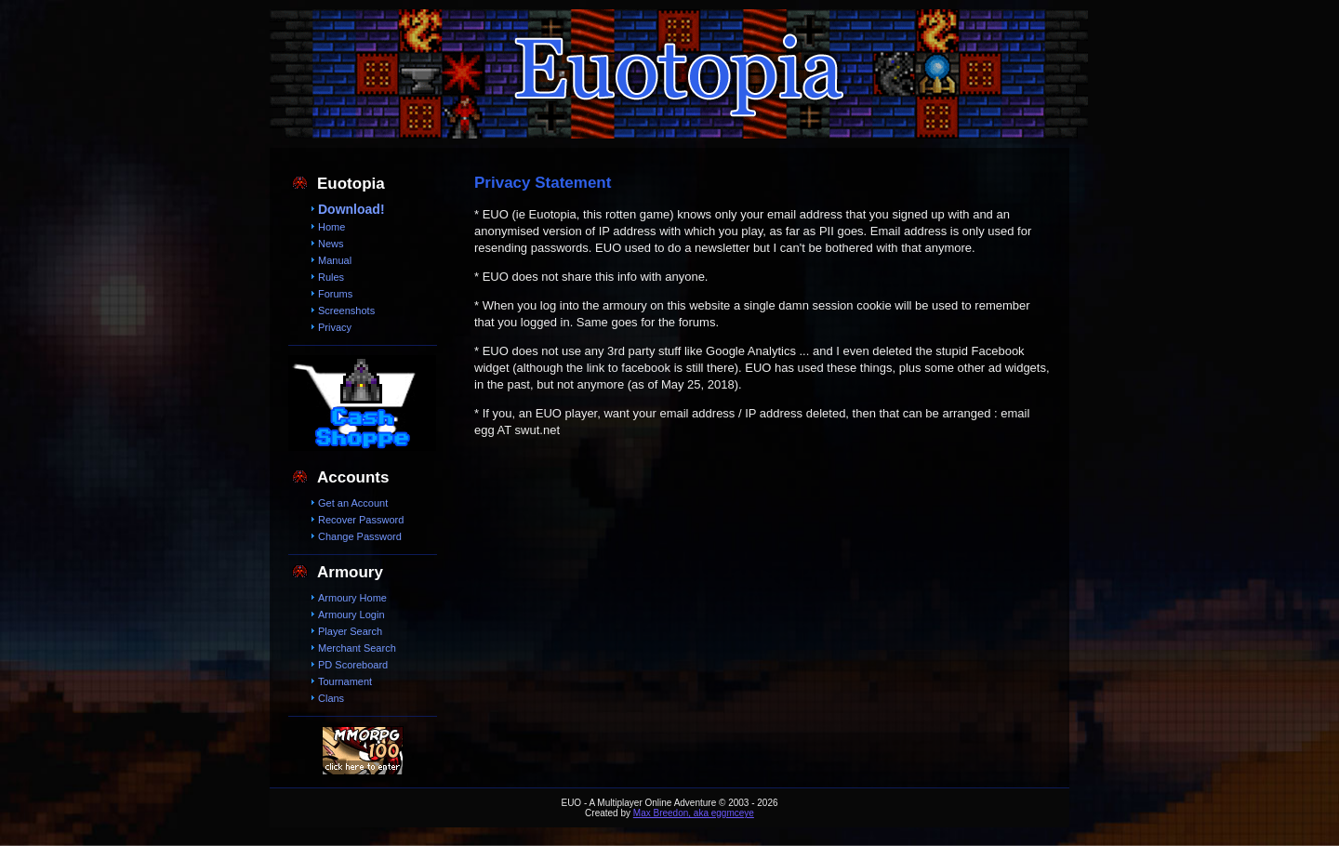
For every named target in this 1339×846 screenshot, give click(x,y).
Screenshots (346, 310)
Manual (334, 260)
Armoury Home (352, 597)
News (331, 243)
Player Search (350, 631)
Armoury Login (351, 614)
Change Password (360, 536)
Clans (331, 698)
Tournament (345, 681)
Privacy (334, 327)
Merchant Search (357, 648)
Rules (331, 277)
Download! (351, 209)
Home (331, 226)
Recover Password (361, 519)
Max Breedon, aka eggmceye (693, 813)
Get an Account (353, 503)
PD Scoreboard (353, 664)
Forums (335, 293)
